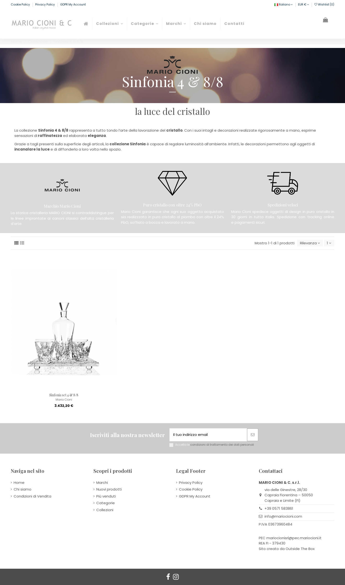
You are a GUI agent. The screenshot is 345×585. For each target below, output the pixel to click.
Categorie (105, 502)
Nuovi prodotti (109, 489)
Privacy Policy (45, 4)
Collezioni (104, 509)
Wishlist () (324, 4)
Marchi (102, 482)
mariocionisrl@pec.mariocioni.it (294, 537)
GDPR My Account (73, 4)
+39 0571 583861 (278, 508)
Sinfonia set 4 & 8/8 (63, 395)
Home (19, 482)
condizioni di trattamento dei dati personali (222, 445)
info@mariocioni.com (283, 516)
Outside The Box (300, 548)
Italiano (283, 4)
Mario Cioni (64, 400)
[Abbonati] (252, 434)
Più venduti (106, 496)
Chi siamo (22, 489)
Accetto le (214, 444)
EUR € (303, 4)
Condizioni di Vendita (32, 496)
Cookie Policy (21, 4)
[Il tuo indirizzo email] (208, 434)
